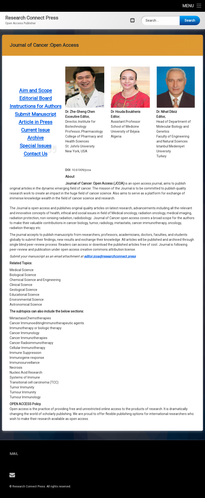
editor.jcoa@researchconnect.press (110, 88)
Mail (31, 454)
